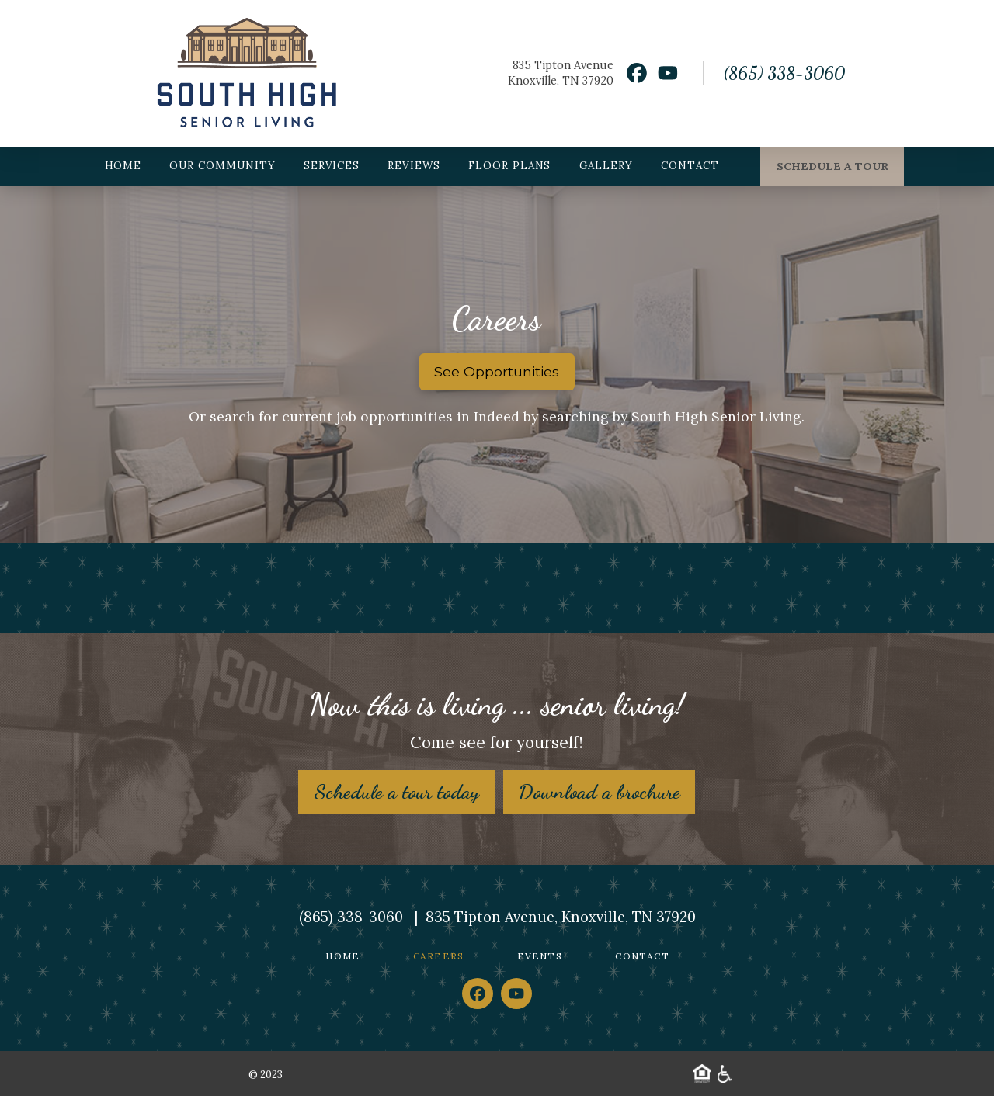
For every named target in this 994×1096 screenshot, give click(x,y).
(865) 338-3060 (784, 73)
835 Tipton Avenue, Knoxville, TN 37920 (561, 917)
